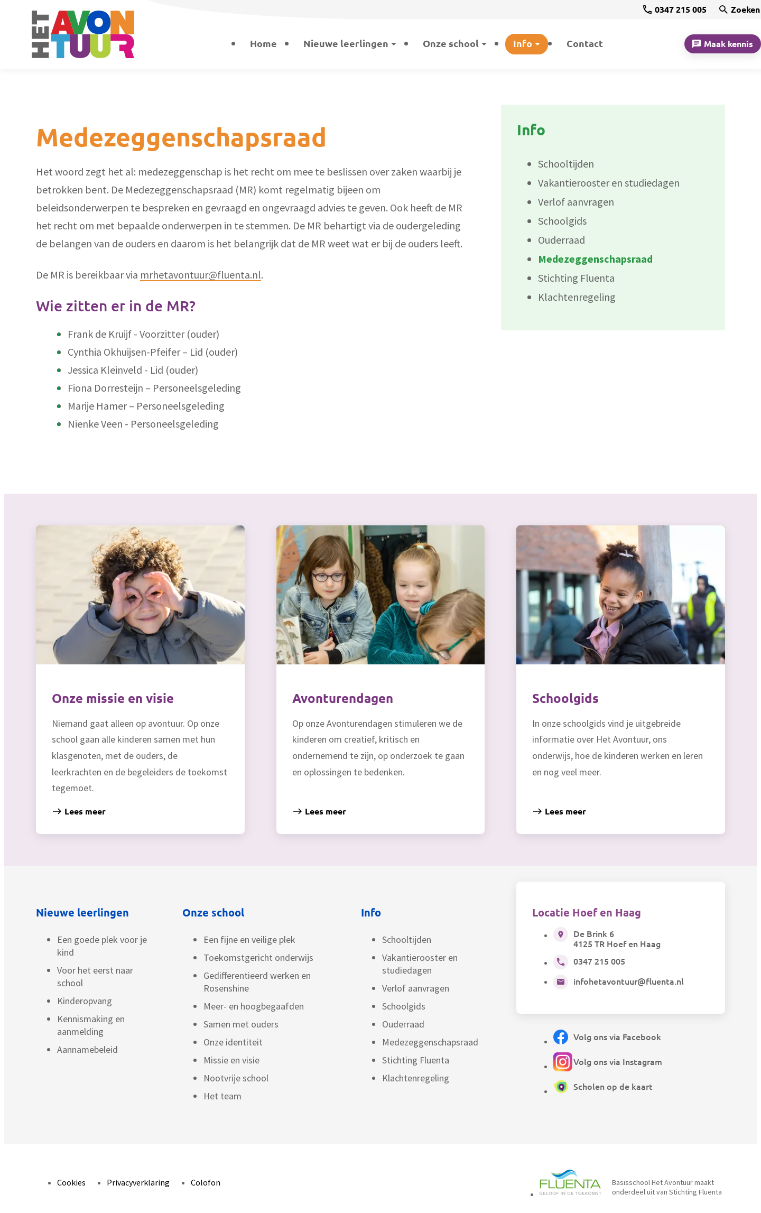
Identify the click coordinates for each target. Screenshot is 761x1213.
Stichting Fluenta (415, 1060)
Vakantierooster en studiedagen (420, 963)
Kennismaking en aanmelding (91, 1025)
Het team (222, 1096)
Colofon (205, 1182)
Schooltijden (406, 939)
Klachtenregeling (415, 1078)
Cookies (71, 1182)
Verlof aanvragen (415, 988)
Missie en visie (231, 1060)
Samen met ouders (241, 1024)
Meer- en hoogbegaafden (253, 1006)
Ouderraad (403, 1024)
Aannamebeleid (87, 1049)
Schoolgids (403, 1006)
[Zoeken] (739, 9)
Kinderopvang (84, 1001)
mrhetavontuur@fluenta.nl (200, 274)
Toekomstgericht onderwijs (258, 957)
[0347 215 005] (675, 9)
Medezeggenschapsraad (430, 1042)
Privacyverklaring (138, 1182)
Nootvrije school (235, 1078)
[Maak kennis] (722, 43)
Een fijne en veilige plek (249, 939)
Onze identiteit (233, 1042)
